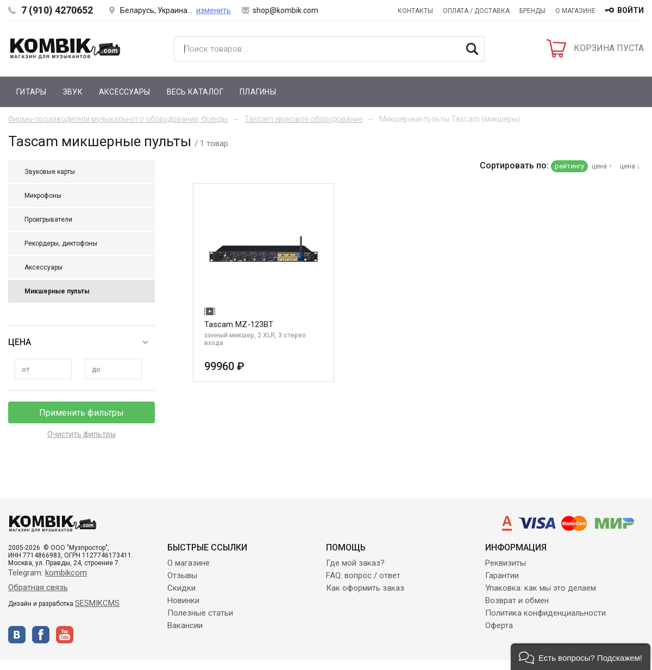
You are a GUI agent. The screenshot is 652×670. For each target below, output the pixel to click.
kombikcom (66, 573)
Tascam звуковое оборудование (303, 119)
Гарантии (502, 575)
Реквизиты (505, 563)
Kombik (65, 48)
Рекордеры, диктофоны (60, 243)
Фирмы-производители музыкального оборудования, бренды (118, 119)
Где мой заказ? (355, 563)
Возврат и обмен (517, 600)
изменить (213, 10)
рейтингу (569, 166)
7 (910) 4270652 (57, 10)
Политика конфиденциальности (545, 613)
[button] (580, 656)
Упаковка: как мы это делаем (540, 588)
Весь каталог (195, 91)
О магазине (575, 11)
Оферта (499, 625)
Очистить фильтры (81, 434)
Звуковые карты (49, 172)
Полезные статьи (200, 613)
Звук (73, 91)
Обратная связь (38, 587)
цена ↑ (602, 166)
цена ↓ (630, 166)
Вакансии (185, 625)
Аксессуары (125, 91)
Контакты (415, 11)
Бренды (532, 11)
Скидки (181, 588)
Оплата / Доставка (476, 11)
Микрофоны (42, 195)
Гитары (31, 91)
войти (630, 10)
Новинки (183, 600)
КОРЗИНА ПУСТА (609, 48)
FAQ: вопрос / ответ (363, 575)
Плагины (258, 91)
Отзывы (182, 575)
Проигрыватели (48, 219)
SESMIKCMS (97, 603)
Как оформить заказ (365, 588)
